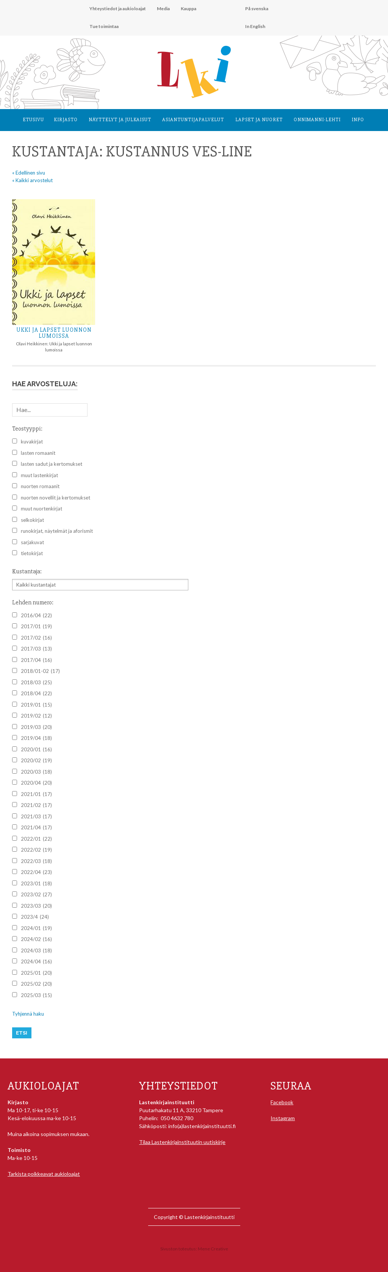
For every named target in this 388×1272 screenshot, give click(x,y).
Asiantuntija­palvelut (193, 120)
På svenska (256, 8)
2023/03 (36, 906)
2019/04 (36, 738)
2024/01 (36, 928)
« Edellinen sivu (28, 173)
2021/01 (36, 794)
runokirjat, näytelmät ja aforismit (57, 531)
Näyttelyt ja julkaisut (120, 120)
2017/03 (36, 649)
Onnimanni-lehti (317, 120)
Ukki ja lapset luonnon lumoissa (54, 332)
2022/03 (36, 861)
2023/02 (36, 895)
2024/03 (36, 951)
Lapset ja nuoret (259, 120)
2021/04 (36, 828)
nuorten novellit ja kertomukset (55, 498)
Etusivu (33, 120)
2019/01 (36, 705)
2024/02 (36, 939)
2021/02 (36, 805)
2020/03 (36, 772)
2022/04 (36, 872)
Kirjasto (66, 120)
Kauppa (188, 8)
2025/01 (36, 973)
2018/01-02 (40, 671)
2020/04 (36, 783)
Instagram (283, 1118)
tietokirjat (32, 553)
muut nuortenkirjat (41, 509)
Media (163, 8)
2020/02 (36, 761)
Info (358, 120)
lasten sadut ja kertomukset (51, 464)
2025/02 (36, 984)
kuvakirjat (32, 442)
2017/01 (36, 627)
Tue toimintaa (104, 26)
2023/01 (36, 884)
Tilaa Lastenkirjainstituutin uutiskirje (182, 1142)
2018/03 (36, 683)
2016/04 (36, 616)
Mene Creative (213, 1249)
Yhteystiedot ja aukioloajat (117, 8)
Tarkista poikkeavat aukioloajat (44, 1174)
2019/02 (36, 716)
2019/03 (36, 727)
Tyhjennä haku (28, 1014)
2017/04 (36, 660)
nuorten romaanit (40, 486)
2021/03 (36, 817)
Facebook (282, 1102)
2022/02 (36, 850)
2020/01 (36, 750)
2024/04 (36, 962)
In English (255, 26)
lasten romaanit (38, 453)
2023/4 (35, 917)
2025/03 (36, 995)
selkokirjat (32, 520)
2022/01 (36, 839)
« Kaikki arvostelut (32, 180)
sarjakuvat (32, 542)
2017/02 (36, 638)
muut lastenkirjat (39, 475)
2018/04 (36, 694)
